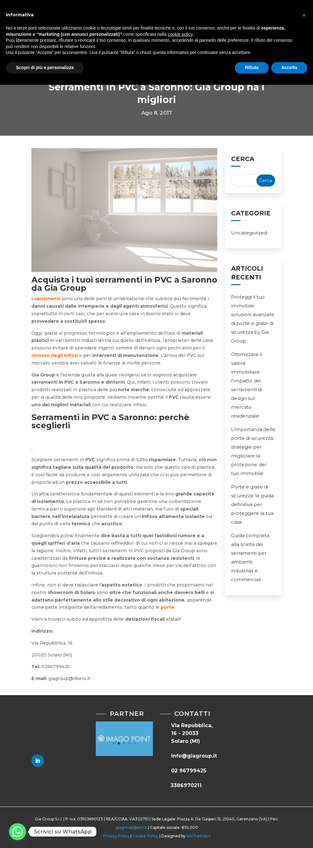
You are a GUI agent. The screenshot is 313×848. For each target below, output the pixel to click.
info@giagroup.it (194, 756)
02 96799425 (188, 771)
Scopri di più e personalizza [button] (45, 67)
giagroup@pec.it (131, 827)
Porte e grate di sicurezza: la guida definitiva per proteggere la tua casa (252, 504)
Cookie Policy (145, 836)
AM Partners (198, 836)
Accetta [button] (289, 67)
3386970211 (186, 785)
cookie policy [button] (180, 34)
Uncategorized (249, 233)
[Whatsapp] (17, 831)
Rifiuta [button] (252, 67)
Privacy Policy (116, 836)
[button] (304, 15)
